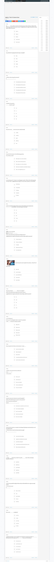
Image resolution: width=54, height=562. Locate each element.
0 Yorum (7, 72)
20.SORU (44, 50)
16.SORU (44, 44)
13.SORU (44, 39)
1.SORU (44, 20)
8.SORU (44, 31)
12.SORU (44, 37)
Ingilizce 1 (11, 2)
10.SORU (44, 34)
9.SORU (44, 33)
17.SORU (44, 45)
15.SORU (44, 42)
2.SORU (44, 22)
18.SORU (44, 47)
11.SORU (44, 36)
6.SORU (44, 28)
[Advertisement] (27, 9)
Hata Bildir (33, 72)
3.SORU (44, 23)
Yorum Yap (11, 72)
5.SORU (44, 26)
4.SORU (44, 25)
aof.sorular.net (7, 2)
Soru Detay (36, 72)
